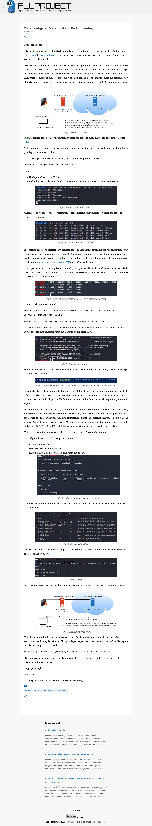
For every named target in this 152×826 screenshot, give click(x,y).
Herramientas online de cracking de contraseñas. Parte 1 (69, 753)
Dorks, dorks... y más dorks (56, 729)
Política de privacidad (85, 820)
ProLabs (32, 55)
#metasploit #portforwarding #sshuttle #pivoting (45, 689)
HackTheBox (46, 55)
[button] (25, 37)
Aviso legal (101, 820)
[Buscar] (148, 7)
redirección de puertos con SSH (53, 262)
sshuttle (28, 142)
